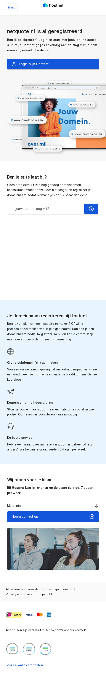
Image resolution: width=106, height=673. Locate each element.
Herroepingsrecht (59, 589)
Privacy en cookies (19, 594)
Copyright (45, 594)
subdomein (38, 374)
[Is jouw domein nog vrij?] (45, 209)
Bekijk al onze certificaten (24, 665)
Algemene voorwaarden (23, 589)
